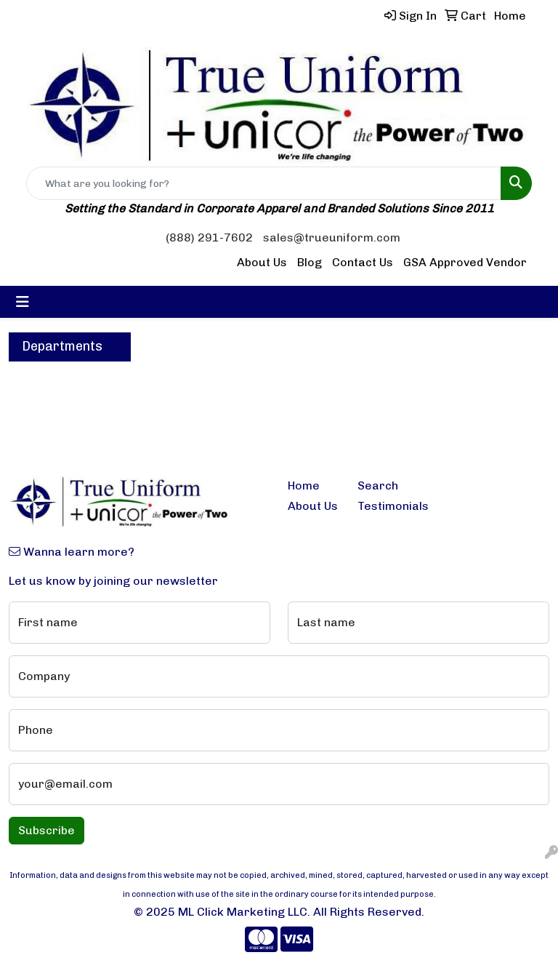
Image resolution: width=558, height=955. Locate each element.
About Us (262, 262)
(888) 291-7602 (209, 237)
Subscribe (46, 830)
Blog (309, 262)
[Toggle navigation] (22, 302)
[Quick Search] (263, 183)
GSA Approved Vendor (465, 262)
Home (304, 485)
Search (377, 485)
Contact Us (362, 262)
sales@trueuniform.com (331, 237)
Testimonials (383, 506)
